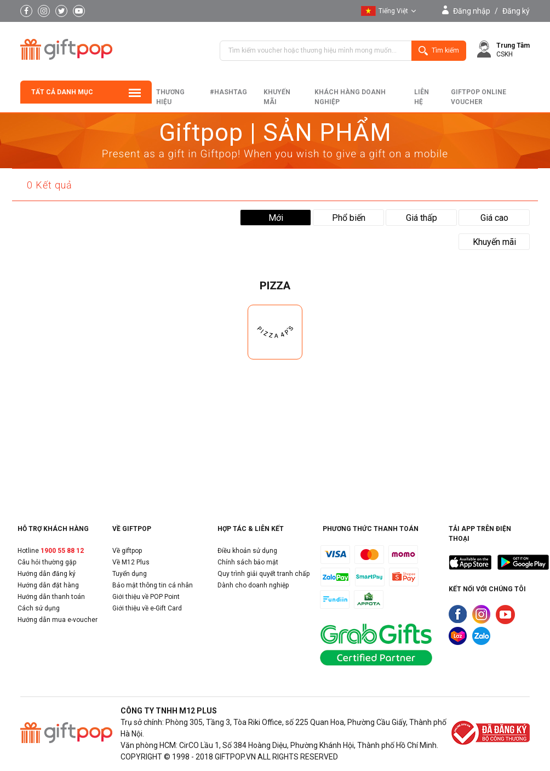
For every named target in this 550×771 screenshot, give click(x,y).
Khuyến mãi (276, 97)
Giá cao (494, 218)
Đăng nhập (471, 11)
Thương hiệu (170, 97)
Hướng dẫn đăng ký (47, 574)
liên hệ (421, 97)
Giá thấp (421, 218)
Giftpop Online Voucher (478, 97)
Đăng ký (516, 11)
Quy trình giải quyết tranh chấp (263, 574)
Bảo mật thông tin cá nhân (152, 585)
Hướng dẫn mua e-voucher (58, 620)
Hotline (51, 551)
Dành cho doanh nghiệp (253, 585)
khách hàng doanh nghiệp (350, 97)
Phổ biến (348, 218)
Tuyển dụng (129, 574)
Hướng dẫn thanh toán (51, 597)
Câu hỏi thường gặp (47, 562)
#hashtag (228, 92)
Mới (275, 218)
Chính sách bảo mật (247, 562)
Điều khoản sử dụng (247, 551)
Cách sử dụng (39, 608)
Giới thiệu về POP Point (146, 597)
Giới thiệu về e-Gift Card (147, 608)
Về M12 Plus (131, 562)
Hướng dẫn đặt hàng (48, 585)
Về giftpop (127, 551)
